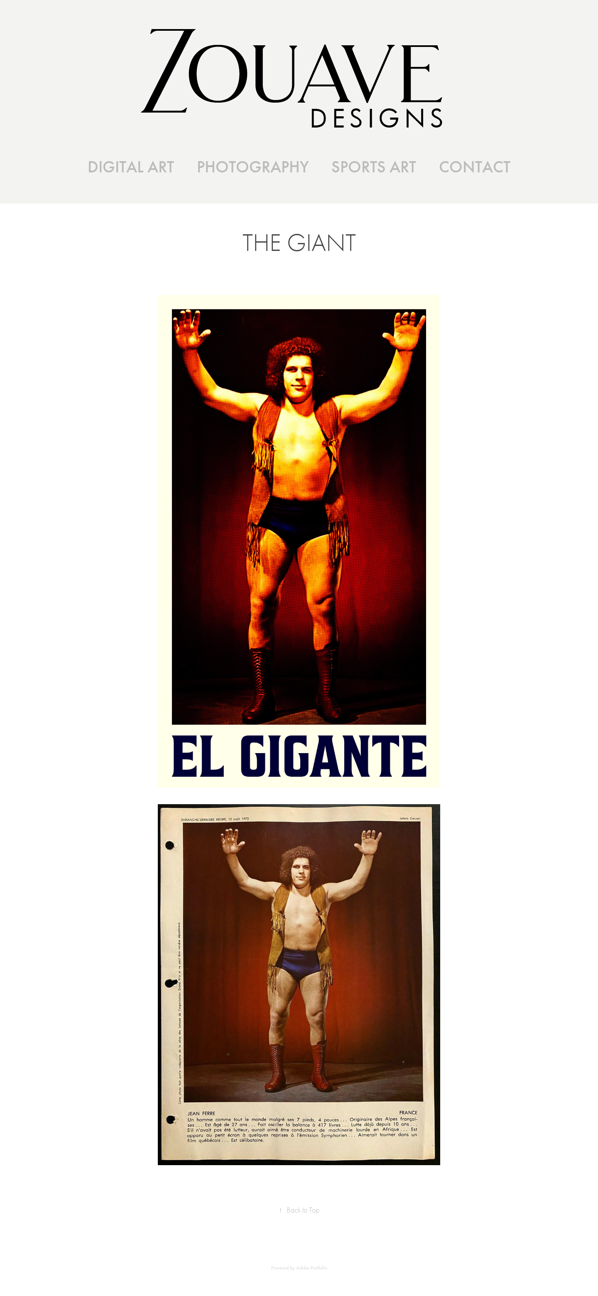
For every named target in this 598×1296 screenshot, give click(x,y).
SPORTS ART (373, 167)
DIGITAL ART (131, 167)
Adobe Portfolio (311, 1268)
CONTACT (474, 167)
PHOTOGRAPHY (253, 167)
